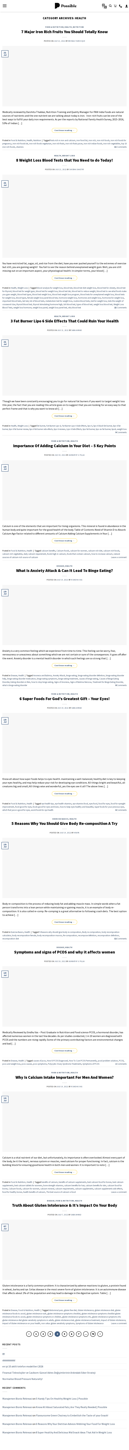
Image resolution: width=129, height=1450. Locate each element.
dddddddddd (8, 1360)
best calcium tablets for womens (28, 1185)
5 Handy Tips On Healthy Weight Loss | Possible (62, 1398)
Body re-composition (91, 932)
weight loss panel (40, 307)
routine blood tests (81, 301)
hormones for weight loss (113, 297)
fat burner (41, 425)
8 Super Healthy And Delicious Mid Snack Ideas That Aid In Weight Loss (74, 1432)
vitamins (19, 147)
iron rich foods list (20, 143)
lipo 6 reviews (59, 429)
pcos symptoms (40, 1064)
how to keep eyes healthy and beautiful (76, 806)
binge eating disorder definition (91, 675)
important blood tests (11, 301)
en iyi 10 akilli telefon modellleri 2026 (22, 1366)
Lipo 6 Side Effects (74, 429)
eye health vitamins (63, 803)
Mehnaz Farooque (76, 41)
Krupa (76, 833)
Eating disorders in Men (20, 682)
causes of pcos (39, 1060)
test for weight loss (99, 301)
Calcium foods (63, 550)
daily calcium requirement (35, 554)
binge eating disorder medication (21, 678)
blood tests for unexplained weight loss (97, 294)
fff (3, 1354)
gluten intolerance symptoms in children (44, 1316)
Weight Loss (68, 156)
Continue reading (64, 130)
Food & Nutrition (54, 27)
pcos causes (27, 1064)
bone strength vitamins (53, 1185)
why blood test (74, 307)
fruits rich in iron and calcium (62, 140)
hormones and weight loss (89, 297)
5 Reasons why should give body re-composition (60, 932)
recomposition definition (108, 935)
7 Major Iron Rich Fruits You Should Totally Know (64, 31)
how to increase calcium (102, 554)
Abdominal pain (56, 1310)
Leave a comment (119, 557)
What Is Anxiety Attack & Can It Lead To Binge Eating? (64, 570)
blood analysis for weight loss (50, 288)
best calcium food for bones (99, 1182)
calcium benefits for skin (96, 1185)
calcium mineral (47, 1188)
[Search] (110, 6)
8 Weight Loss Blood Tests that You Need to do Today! (64, 160)
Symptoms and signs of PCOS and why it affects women (64, 952)
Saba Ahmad (76, 330)
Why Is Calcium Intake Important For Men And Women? (64, 1077)
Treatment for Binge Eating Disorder (108, 682)
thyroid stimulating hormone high (47, 304)
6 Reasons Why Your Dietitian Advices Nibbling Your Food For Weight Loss (75, 1423)
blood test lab (65, 291)
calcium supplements (84, 1188)
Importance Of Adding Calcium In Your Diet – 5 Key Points (64, 445)
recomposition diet (10, 938)
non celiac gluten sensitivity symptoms (58, 1323)
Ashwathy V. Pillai (77, 455)
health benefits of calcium (34, 1192)
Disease (60, 566)
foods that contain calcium (78, 554)
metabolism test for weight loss (59, 301)
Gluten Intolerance (86, 1310)
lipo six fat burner (103, 429)
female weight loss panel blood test (42, 297)
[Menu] (4, 5)
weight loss (122, 429)
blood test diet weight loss (85, 288)
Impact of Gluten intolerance (113, 1320)
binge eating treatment (68, 678)
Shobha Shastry (76, 169)
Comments (120, 147)
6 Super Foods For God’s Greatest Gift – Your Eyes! (64, 698)
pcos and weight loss (11, 1064)
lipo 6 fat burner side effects (41, 429)
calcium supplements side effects (108, 1188)
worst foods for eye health (42, 810)
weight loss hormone (22, 307)
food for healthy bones (12, 1192)
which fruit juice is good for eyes (16, 810)
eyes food (93, 803)
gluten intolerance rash (36, 1313)
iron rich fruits (58, 143)
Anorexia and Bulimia (42, 675)
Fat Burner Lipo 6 (53, 425)
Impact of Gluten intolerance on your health (21, 1323)
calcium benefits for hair (74, 1185)
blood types (21, 297)
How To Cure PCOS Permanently (83, 1060)
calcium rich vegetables (12, 554)
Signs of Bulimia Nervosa (80, 682)
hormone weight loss (68, 297)
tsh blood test (69, 304)
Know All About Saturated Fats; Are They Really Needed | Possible (71, 1407)
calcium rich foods (111, 550)
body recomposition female (24, 935)
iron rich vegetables (111, 143)
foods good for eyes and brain (46, 806)
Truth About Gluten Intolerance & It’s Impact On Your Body (64, 1205)
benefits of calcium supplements (72, 1182)
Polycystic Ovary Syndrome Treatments (64, 1064)
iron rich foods (103, 140)
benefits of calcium (50, 1182)
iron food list (81, 140)
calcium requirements (64, 1188)
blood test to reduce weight (83, 291)
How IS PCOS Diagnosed (57, 1060)
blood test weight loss (41, 294)
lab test (25, 301)
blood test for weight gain (24, 291)
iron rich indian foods (93, 143)
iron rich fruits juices (74, 143)
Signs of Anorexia (61, 682)
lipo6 (114, 429)
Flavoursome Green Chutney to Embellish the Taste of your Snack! (72, 1415)
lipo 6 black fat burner (102, 425)
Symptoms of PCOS (91, 1064)
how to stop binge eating (42, 682)
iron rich (92, 140)
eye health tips (48, 803)
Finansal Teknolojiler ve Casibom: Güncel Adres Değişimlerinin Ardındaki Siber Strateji (48, 1372)
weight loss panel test (58, 307)
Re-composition (70, 935)
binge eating (71, 675)
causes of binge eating (88, 678)
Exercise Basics (60, 819)
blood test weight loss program (65, 294)
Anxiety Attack (59, 675)
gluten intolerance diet (104, 1310)
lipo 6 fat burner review (18, 429)
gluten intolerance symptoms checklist (63, 1313)
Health (68, 27)
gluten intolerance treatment (87, 1320)
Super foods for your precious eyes (109, 806)
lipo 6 (89, 425)
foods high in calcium (56, 554)
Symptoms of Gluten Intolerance (89, 1323)
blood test (68, 288)
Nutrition (78, 27)
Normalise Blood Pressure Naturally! (22, 1378)
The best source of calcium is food (61, 1192)
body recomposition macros (49, 935)
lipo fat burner (89, 429)
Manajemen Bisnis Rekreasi (17, 1398)
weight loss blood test (103, 304)
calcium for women (78, 550)
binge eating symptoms (47, 678)
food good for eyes (23, 806)
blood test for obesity (106, 288)
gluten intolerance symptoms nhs (76, 1316)
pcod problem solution (108, 1060)
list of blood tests (37, 301)
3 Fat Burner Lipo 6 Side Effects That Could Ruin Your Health (65, 321)
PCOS (121, 1060)
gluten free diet (70, 1310)
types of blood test (84, 304)
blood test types (24, 294)
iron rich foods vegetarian (40, 143)
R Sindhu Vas (76, 580)
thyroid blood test (24, 304)
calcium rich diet (95, 550)
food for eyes (104, 803)
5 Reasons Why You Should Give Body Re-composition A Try (64, 823)
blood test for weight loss (47, 291)
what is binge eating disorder (14, 685)
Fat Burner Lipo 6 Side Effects (74, 425)
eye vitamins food (80, 803)
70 (93, 1333)
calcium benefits (48, 550)
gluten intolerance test (64, 1320)
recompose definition (87, 935)
